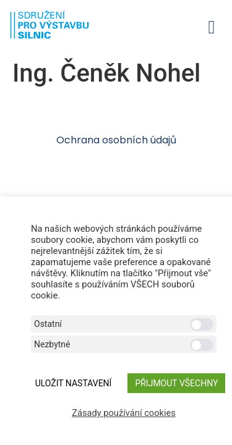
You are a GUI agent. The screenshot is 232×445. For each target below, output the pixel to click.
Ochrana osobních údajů (116, 140)
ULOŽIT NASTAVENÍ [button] (73, 383)
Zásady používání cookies (124, 412)
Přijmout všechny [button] (176, 383)
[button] (212, 27)
